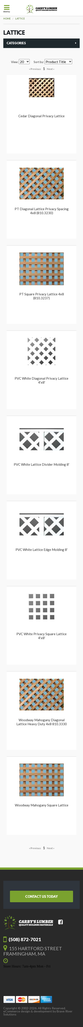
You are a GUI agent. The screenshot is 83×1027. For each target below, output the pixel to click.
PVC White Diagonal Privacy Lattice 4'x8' (41, 380)
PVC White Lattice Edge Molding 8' (41, 550)
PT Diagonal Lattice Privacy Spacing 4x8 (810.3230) (42, 211)
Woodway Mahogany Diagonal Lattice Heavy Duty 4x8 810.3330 (41, 722)
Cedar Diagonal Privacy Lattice (41, 116)
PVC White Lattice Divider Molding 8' (41, 464)
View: (14, 62)
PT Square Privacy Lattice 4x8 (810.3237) (41, 296)
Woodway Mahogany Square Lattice (41, 805)
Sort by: (39, 62)
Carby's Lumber (41, 9)
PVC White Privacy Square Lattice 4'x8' (41, 636)
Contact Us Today (41, 896)
